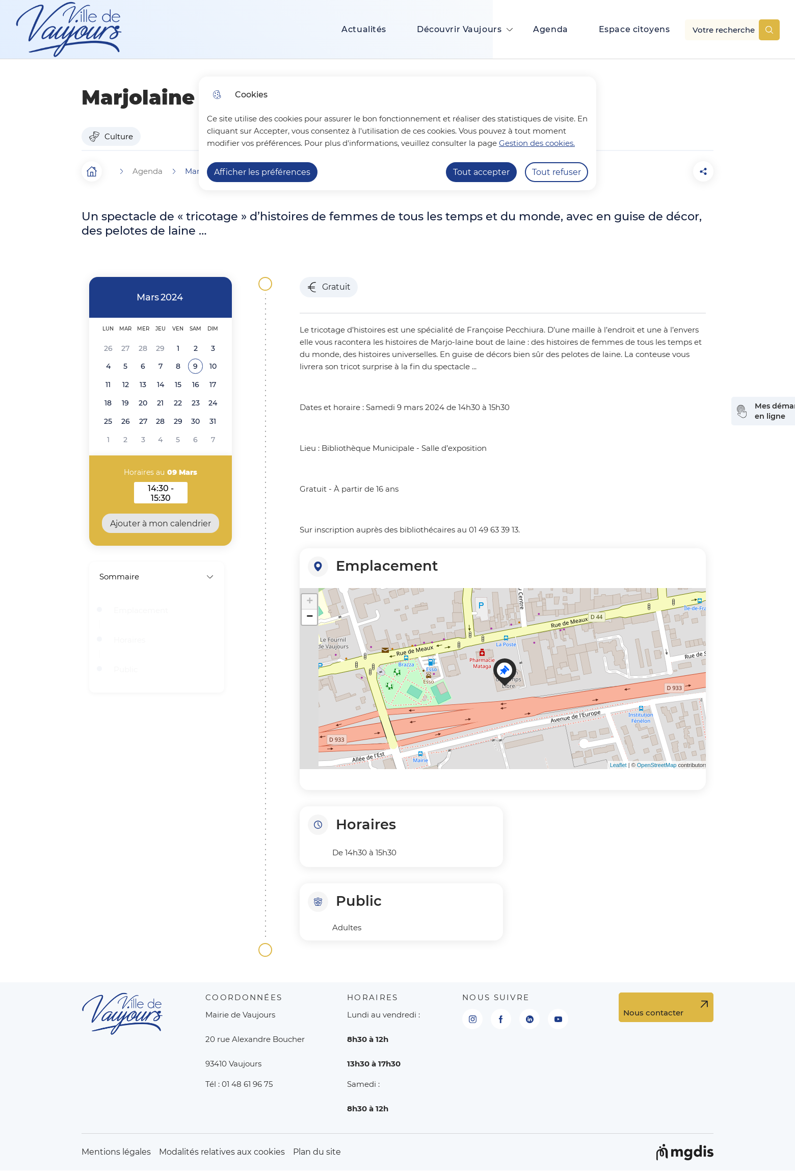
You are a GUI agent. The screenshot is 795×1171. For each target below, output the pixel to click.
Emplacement (141, 610)
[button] (646, 171)
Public (126, 669)
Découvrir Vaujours (459, 29)
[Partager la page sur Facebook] (675, 171)
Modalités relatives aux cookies (222, 1152)
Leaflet (618, 765)
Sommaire (156, 576)
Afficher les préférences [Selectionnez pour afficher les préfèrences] (262, 172)
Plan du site (317, 1152)
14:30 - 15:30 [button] (168, 493)
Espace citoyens (634, 29)
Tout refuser (556, 172)
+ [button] (309, 601)
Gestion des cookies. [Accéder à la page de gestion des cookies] (537, 143)
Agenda (550, 29)
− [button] (309, 617)
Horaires (129, 640)
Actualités (363, 29)
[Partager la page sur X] (703, 171)
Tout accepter (481, 172)
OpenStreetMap (657, 765)
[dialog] (397, 133)
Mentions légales (116, 1152)
